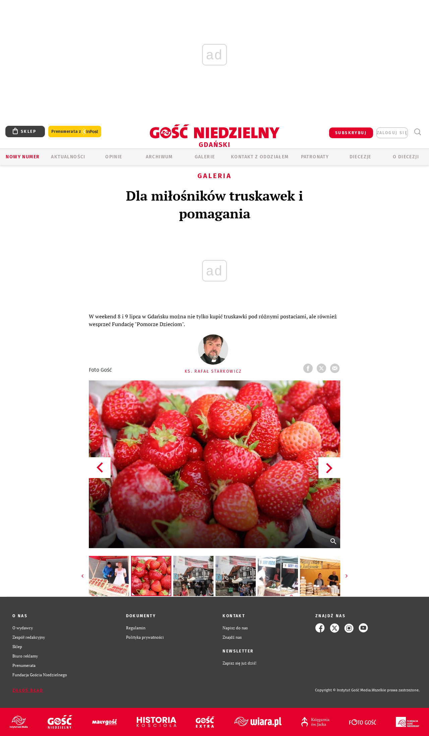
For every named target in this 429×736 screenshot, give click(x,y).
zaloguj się (392, 132)
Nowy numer (23, 157)
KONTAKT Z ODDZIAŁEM (260, 157)
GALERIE (205, 157)
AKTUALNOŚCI (68, 157)
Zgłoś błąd (27, 690)
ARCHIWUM (159, 157)
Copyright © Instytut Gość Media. (343, 690)
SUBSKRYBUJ (351, 132)
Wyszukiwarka (417, 132)
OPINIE (113, 157)
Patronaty (315, 157)
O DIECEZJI (406, 157)
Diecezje (360, 157)
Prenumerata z (74, 132)
